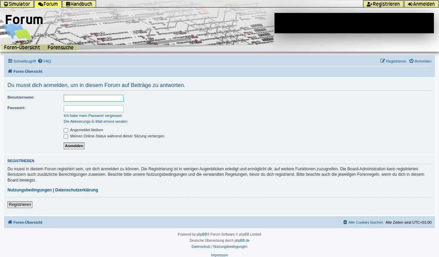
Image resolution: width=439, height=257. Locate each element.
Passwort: (16, 108)
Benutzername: (20, 97)
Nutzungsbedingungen (29, 190)
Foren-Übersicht (22, 47)
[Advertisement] (354, 23)
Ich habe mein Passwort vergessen (93, 116)
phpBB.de (242, 240)
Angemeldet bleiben (83, 130)
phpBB (202, 234)
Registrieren (20, 204)
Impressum (219, 255)
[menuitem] (44, 61)
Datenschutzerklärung (76, 190)
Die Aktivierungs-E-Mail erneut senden (95, 121)
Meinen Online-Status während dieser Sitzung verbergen (114, 136)
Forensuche (61, 47)
